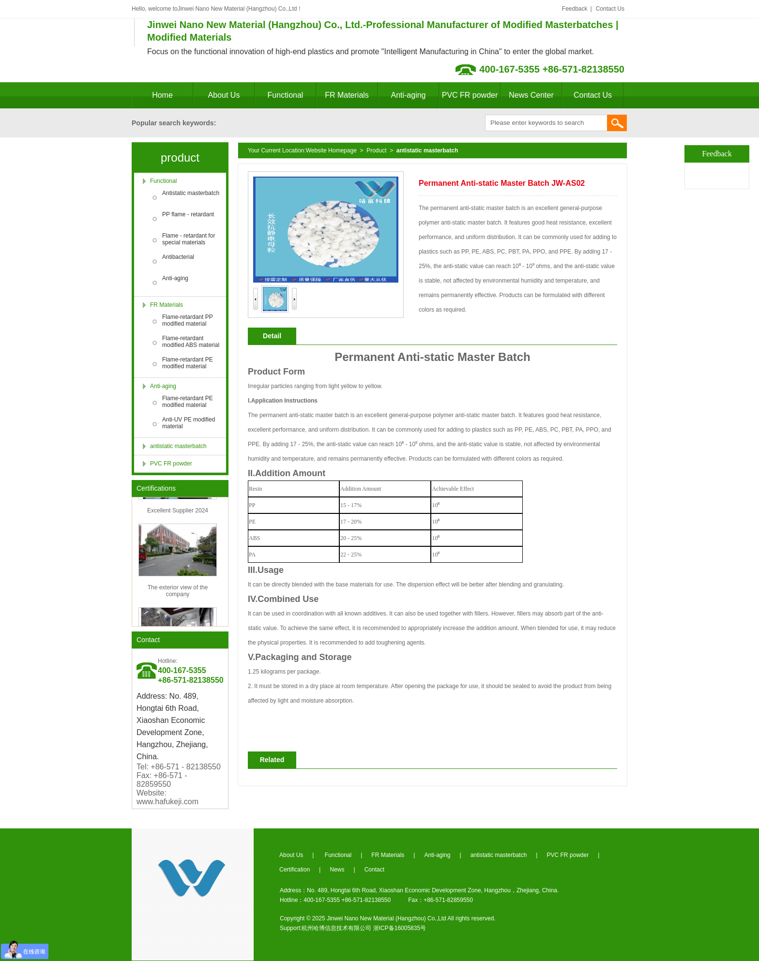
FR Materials (347, 95)
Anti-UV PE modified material (188, 423)
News (337, 869)
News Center (531, 95)
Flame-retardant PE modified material (187, 363)
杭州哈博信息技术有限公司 (336, 928)
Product (376, 150)
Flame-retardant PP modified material (187, 320)
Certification (294, 869)
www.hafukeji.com (167, 801)
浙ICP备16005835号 (399, 928)
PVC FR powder (470, 95)
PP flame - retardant (188, 214)
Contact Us (610, 8)
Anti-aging (408, 95)
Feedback (575, 8)
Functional (286, 95)
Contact (148, 640)
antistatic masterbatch (178, 446)
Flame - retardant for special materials (188, 239)
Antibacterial (178, 257)
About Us (224, 95)
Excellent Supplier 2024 (177, 512)
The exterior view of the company (178, 592)
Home (162, 95)
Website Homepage (331, 150)
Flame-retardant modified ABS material (190, 341)
